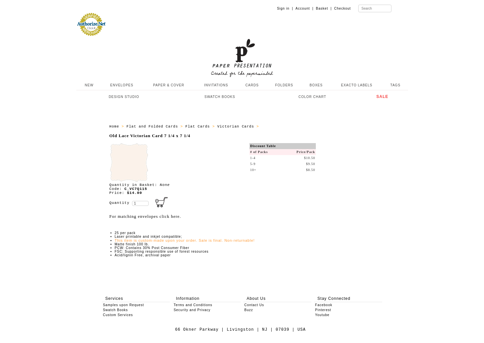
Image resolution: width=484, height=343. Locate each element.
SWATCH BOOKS (219, 97)
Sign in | (285, 8)
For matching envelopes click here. (145, 216)
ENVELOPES (121, 85)
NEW (89, 85)
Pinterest (323, 310)
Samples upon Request (123, 305)
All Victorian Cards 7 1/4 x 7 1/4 (301, 127)
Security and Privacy (191, 310)
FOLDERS (284, 85)
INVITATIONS (216, 85)
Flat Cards (198, 127)
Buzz (248, 310)
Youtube (322, 315)
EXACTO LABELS (357, 85)
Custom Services (118, 315)
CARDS (252, 85)
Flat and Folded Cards (153, 127)
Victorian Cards (236, 127)
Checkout (342, 8)
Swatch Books (115, 310)
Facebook (323, 305)
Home (115, 127)
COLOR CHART (312, 97)
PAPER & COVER (168, 85)
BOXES (316, 85)
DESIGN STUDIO (124, 97)
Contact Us (254, 305)
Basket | (324, 8)
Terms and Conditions (192, 305)
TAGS (395, 85)
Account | (304, 8)
